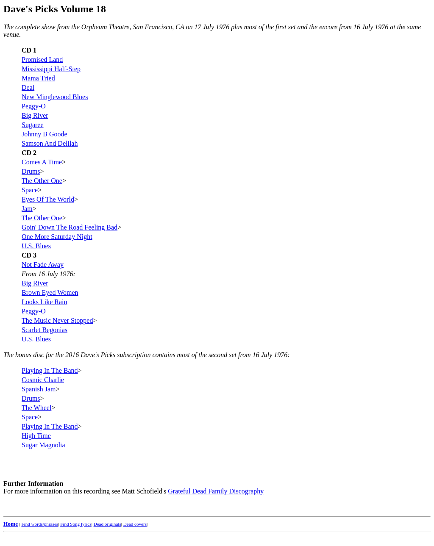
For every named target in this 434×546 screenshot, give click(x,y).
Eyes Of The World (48, 199)
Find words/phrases (39, 524)
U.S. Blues (36, 245)
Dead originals (107, 524)
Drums (31, 171)
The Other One (42, 180)
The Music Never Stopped (57, 320)
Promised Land (42, 59)
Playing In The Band (50, 370)
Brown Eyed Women (50, 292)
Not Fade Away (43, 264)
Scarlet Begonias (44, 329)
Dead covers (135, 524)
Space (30, 190)
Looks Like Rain (44, 301)
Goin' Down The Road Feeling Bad (69, 227)
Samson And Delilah (50, 143)
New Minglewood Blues (55, 96)
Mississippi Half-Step (51, 68)
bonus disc (29, 354)
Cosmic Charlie (43, 379)
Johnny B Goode (44, 134)
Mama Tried (38, 78)
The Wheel (36, 407)
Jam (27, 208)
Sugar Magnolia (43, 445)
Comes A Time (42, 162)
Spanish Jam (39, 389)
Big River (35, 115)
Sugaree (33, 124)
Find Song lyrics (75, 524)
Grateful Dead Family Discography (216, 491)
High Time (36, 435)
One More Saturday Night (57, 236)
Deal (28, 87)
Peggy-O (34, 106)
